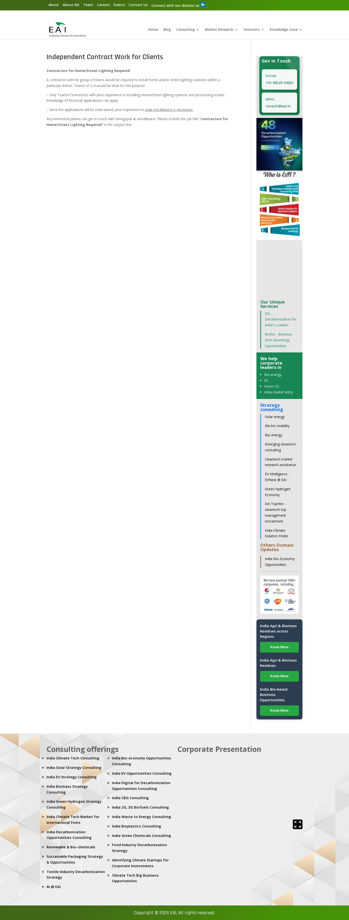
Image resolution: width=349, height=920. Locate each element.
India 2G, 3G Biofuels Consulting (140, 807)
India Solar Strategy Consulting (74, 767)
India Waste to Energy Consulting (141, 816)
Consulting (185, 30)
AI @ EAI (54, 886)
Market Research (219, 30)
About (53, 4)
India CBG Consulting (130, 797)
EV (266, 380)
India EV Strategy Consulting (72, 777)
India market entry (278, 392)
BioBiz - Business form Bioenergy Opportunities (278, 340)
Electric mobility (277, 426)
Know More (279, 647)
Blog (167, 30)
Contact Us (138, 4)
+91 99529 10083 (279, 83)
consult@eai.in (278, 106)
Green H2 (271, 386)
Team (88, 4)
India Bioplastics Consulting (136, 826)
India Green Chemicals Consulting (141, 835)
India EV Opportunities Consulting (142, 773)
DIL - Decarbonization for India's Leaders (280, 319)
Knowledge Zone (284, 30)
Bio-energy (272, 375)
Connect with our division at (178, 5)
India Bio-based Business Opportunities (273, 694)
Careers (103, 4)
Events (119, 4)
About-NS (71, 4)
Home (153, 30)
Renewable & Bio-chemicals (71, 847)
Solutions (252, 30)
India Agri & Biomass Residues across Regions (278, 631)
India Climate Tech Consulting (73, 758)
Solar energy (275, 416)
